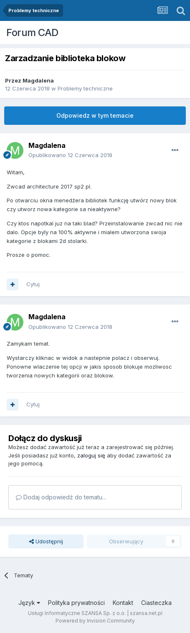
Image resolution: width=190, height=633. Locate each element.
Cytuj (33, 284)
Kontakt (123, 602)
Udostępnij (46, 541)
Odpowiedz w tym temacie (95, 115)
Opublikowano (70, 155)
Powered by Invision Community (95, 620)
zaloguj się (91, 455)
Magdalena (38, 80)
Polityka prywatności (76, 602)
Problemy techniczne (85, 88)
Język (29, 602)
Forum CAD (32, 32)
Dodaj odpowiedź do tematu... (61, 497)
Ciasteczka (156, 602)
